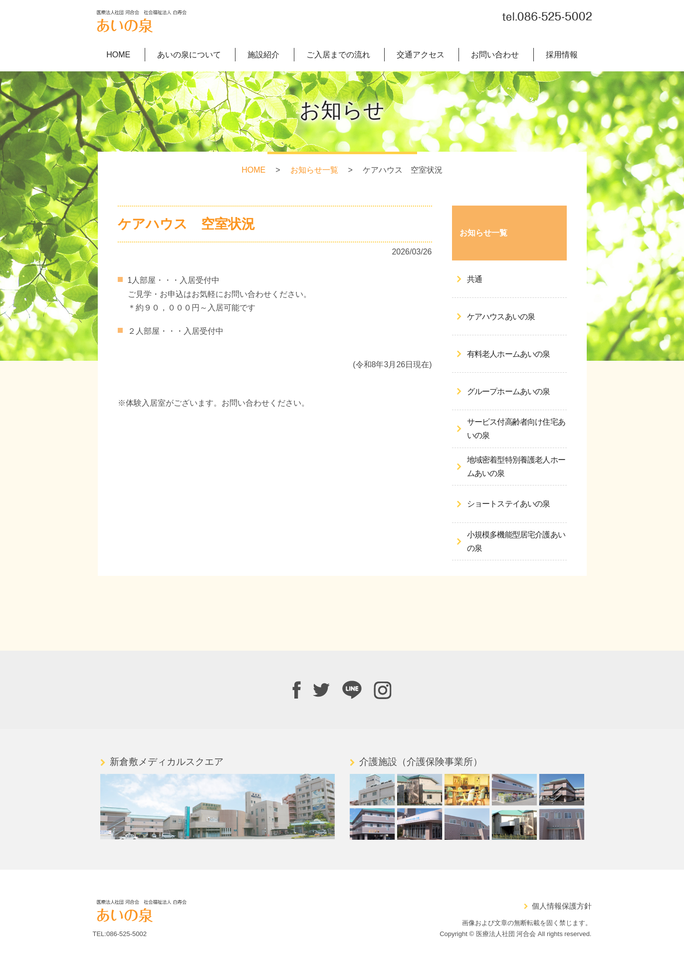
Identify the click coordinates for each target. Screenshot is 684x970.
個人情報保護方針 (562, 906)
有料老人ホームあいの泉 (508, 354)
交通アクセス (421, 55)
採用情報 (562, 55)
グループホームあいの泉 (508, 392)
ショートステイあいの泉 (508, 504)
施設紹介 (263, 55)
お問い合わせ (495, 55)
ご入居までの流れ (338, 55)
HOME (118, 55)
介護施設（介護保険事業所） (420, 762)
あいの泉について (189, 55)
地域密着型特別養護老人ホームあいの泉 (516, 467)
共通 (474, 279)
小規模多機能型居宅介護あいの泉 (516, 542)
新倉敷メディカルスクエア (167, 762)
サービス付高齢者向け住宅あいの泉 (516, 429)
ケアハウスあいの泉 (501, 317)
